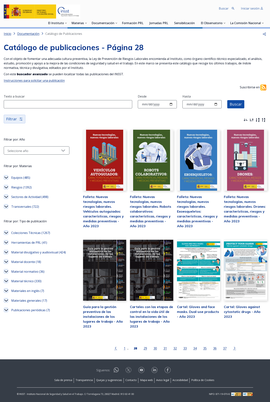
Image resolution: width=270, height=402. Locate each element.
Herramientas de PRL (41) (29, 242)
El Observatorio (212, 23)
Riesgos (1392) (21, 187)
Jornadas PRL (158, 23)
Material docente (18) (26, 262)
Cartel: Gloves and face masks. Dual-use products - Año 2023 (198, 312)
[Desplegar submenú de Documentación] (116, 23)
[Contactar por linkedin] (155, 371)
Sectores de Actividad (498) (29, 197)
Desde (142, 96)
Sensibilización (184, 23)
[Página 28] (135, 348)
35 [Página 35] (205, 348)
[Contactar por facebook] (168, 371)
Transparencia (84, 380)
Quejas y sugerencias (109, 380)
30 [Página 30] (155, 348)
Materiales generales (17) (29, 301)
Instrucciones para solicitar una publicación (34, 80)
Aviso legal (162, 380)
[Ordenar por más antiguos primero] (251, 120)
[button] (264, 33)
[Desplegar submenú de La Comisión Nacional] (263, 23)
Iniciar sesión (252, 8)
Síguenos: (103, 370)
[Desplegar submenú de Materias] (86, 23)
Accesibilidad (180, 380)
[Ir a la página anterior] (116, 348)
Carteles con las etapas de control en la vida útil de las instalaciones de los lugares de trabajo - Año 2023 (151, 316)
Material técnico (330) (26, 281)
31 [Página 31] (165, 348)
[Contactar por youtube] (141, 371)
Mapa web (146, 380)
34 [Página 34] (195, 348)
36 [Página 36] (215, 348)
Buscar (236, 104)
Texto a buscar (14, 96)
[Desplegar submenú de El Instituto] (66, 23)
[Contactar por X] (129, 371)
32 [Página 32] (175, 348)
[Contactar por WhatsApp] (116, 371)
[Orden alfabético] (257, 120)
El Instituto (56, 23)
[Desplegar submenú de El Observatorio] (224, 23)
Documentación (103, 23)
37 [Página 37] (224, 348)
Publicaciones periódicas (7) (30, 310)
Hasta (186, 96)
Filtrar (14, 118)
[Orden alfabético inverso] (263, 120)
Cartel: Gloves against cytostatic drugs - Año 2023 (242, 312)
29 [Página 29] (145, 348)
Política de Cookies (202, 380)
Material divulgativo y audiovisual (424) (38, 252)
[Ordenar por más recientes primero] (245, 120)
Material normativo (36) (27, 271)
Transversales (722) (25, 207)
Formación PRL (132, 23)
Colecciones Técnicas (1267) (30, 233)
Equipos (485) (20, 178)
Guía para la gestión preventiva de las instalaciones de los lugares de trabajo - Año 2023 (103, 316)
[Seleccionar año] (36, 150)
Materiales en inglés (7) (27, 291)
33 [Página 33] (185, 348)
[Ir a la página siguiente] (235, 348)
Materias (77, 23)
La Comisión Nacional (245, 23)
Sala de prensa (63, 380)
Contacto (131, 380)
